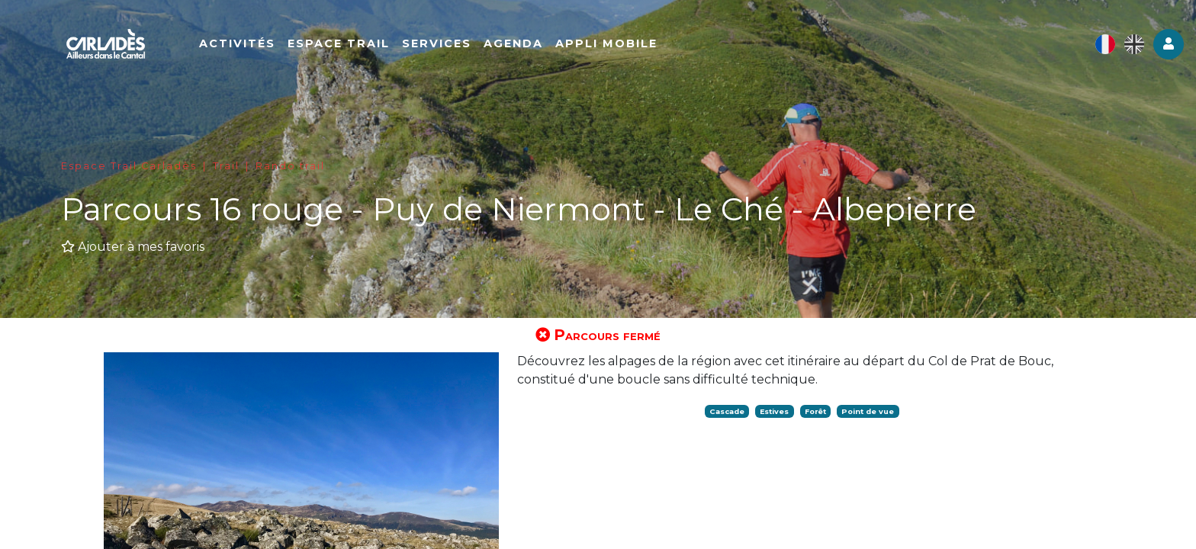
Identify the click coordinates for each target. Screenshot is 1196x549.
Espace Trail (341, 43)
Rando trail (290, 166)
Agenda (515, 43)
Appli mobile (609, 43)
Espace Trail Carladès (129, 166)
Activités (239, 43)
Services (439, 43)
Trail (226, 166)
